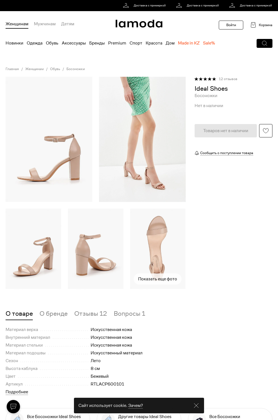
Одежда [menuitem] (35, 43)
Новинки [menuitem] (14, 43)
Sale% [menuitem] (209, 43)
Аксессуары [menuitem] (74, 43)
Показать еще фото (157, 279)
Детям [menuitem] (67, 24)
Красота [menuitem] (154, 43)
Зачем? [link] (135, 405)
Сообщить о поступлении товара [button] (226, 152)
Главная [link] (12, 69)
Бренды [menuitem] (97, 43)
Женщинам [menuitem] (17, 24)
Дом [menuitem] (170, 43)
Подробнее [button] (17, 392)
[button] (264, 43)
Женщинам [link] (34, 69)
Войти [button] (231, 25)
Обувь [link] (55, 69)
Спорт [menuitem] (136, 43)
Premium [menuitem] (117, 43)
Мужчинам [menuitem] (45, 24)
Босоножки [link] (75, 69)
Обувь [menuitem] (52, 43)
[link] (145, 5)
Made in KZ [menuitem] (189, 43)
